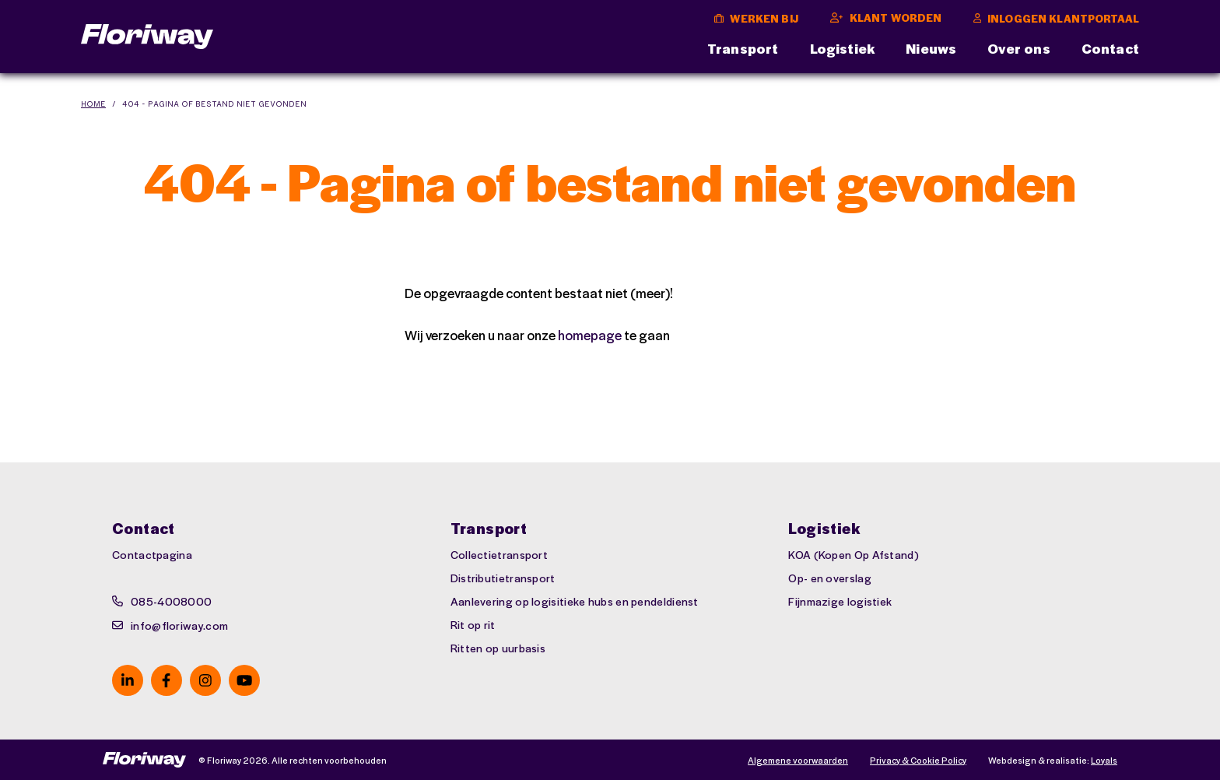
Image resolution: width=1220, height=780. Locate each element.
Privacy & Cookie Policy (918, 760)
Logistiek (842, 48)
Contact (1110, 48)
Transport (743, 48)
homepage (590, 334)
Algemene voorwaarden (798, 760)
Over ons (1018, 48)
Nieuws (931, 48)
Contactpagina (152, 554)
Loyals (1104, 760)
